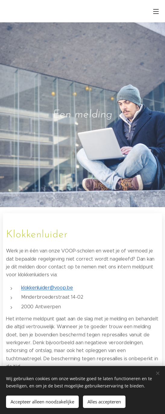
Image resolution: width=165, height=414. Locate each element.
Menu (156, 11)
